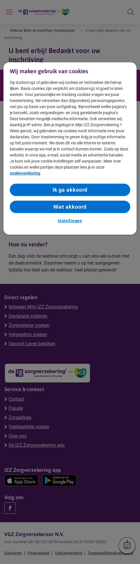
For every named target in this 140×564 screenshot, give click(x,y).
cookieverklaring (25, 173)
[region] (70, 148)
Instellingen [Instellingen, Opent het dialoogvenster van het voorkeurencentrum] (70, 221)
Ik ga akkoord (70, 190)
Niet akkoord (70, 207)
